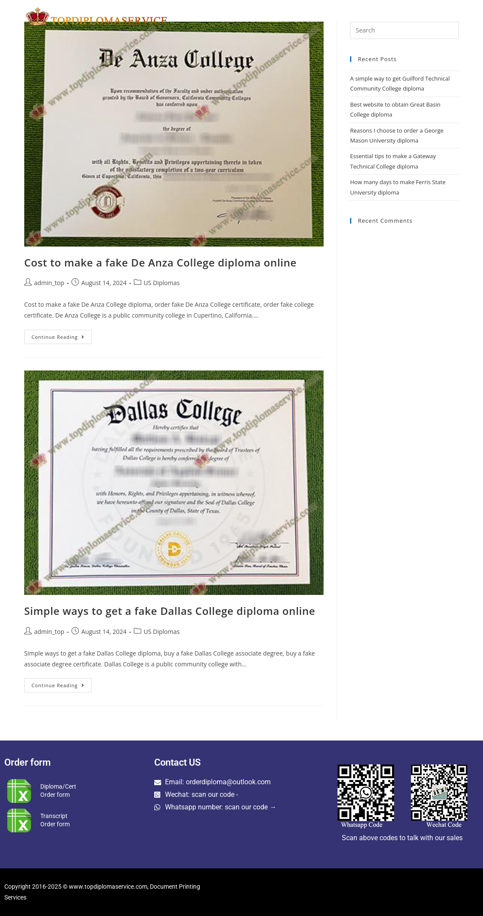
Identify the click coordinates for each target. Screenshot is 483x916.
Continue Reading (62, 335)
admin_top (49, 283)
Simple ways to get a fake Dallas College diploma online (169, 611)
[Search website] (457, 16)
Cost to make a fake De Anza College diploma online (160, 262)
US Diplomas (162, 283)
